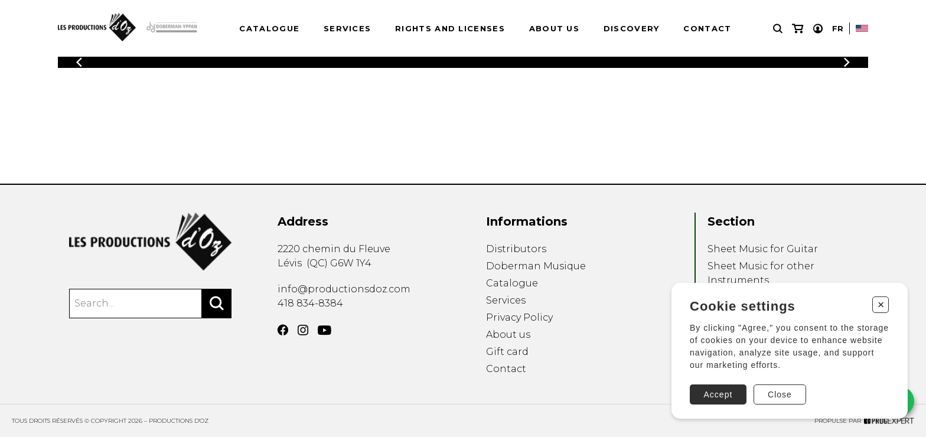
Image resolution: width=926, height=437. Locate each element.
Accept (718, 394)
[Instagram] (303, 330)
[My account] (818, 28)
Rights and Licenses (450, 28)
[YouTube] (324, 330)
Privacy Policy (519, 317)
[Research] (777, 28)
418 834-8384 (310, 303)
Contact (707, 28)
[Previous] (79, 62)
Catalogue (269, 28)
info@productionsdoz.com (344, 289)
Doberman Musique (536, 266)
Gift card (507, 351)
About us (554, 28)
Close (780, 394)
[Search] (216, 303)
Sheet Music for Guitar (762, 249)
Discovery (632, 28)
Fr (837, 28)
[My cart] (797, 28)
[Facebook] (283, 330)
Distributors (516, 249)
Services (347, 28)
